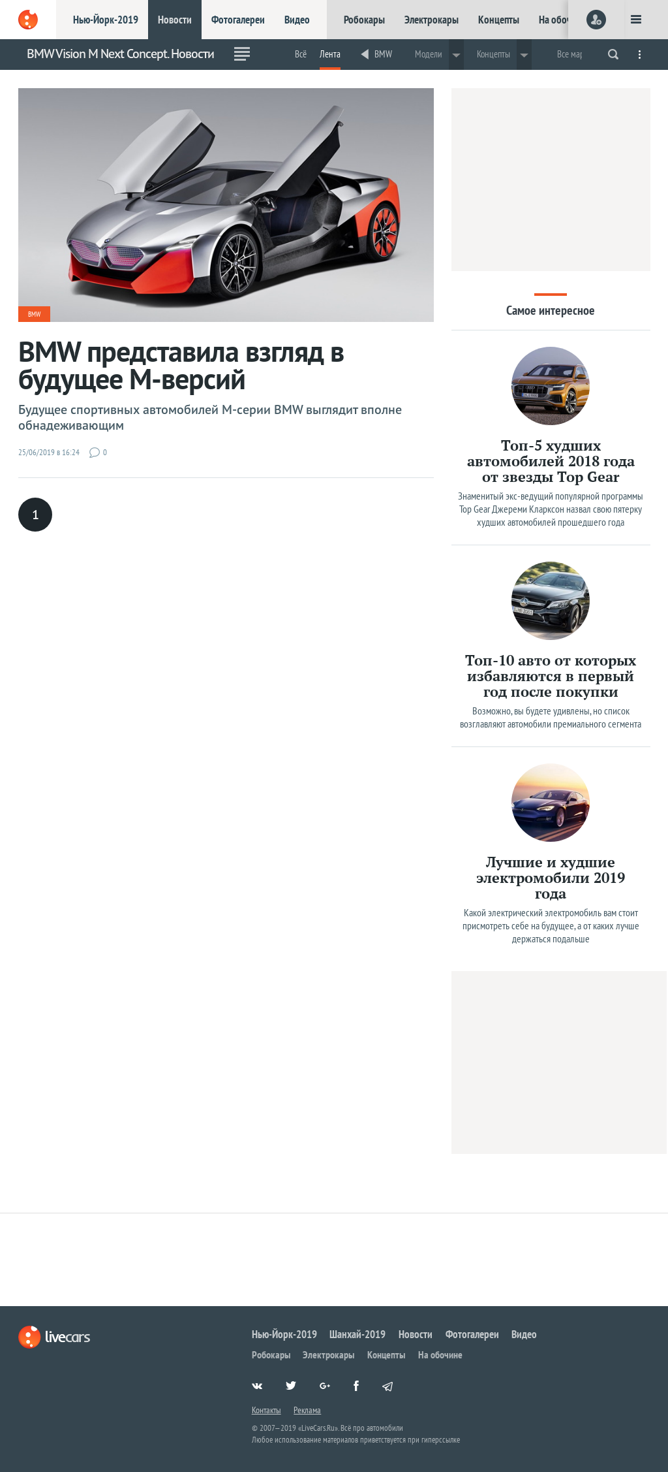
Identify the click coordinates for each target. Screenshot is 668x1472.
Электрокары (431, 19)
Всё (301, 54)
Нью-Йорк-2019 (105, 19)
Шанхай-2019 (357, 1334)
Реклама (307, 1410)
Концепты (498, 19)
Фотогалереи (238, 19)
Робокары (364, 19)
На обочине (562, 19)
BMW (383, 54)
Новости (175, 19)
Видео (297, 19)
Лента (330, 54)
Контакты (266, 1410)
